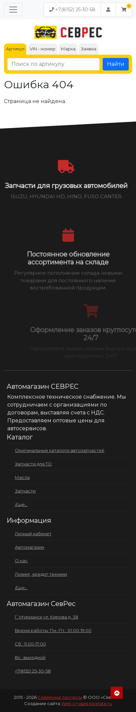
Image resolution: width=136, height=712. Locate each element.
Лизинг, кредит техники (41, 574)
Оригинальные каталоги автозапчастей (59, 450)
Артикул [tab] (15, 48)
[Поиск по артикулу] (53, 64)
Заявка (88, 48)
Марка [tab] (68, 48)
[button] (123, 10)
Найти (115, 64)
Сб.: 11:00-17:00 (30, 643)
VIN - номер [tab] (42, 48)
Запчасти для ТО (33, 463)
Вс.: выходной (30, 657)
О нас (21, 560)
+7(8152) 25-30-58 (72, 10)
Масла (22, 477)
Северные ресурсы (60, 697)
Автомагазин (29, 547)
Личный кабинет (33, 533)
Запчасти (25, 490)
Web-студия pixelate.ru (86, 703)
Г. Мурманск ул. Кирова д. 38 (46, 617)
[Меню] (13, 9)
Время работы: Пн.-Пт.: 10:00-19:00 (53, 630)
